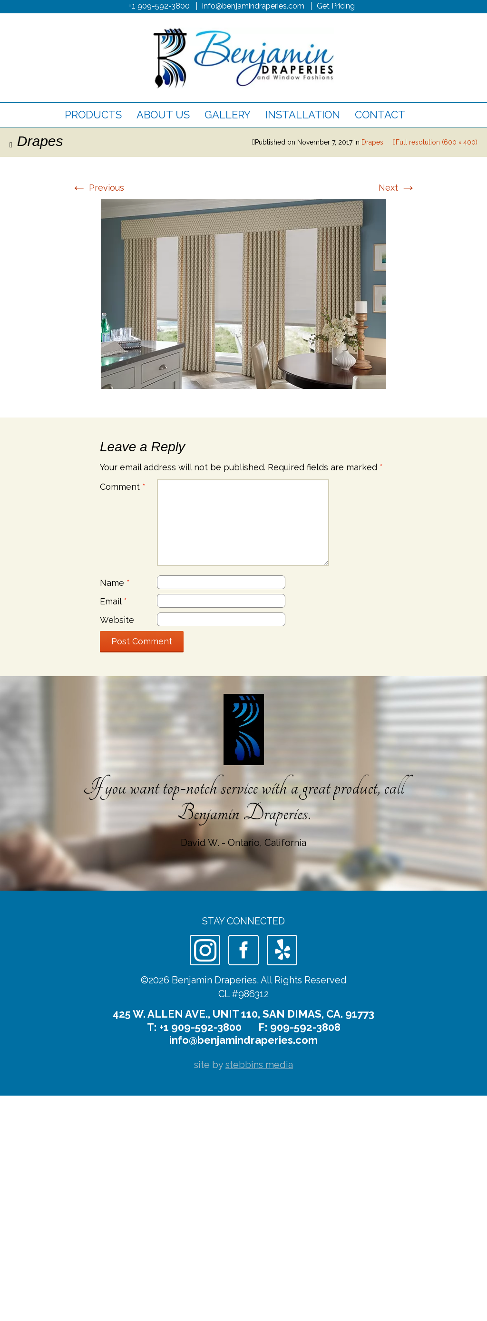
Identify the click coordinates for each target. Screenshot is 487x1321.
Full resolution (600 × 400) (436, 142)
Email (113, 601)
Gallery (228, 114)
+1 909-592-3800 (159, 5)
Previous (97, 188)
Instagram (205, 950)
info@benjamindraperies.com (253, 5)
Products (93, 114)
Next (397, 188)
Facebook (243, 950)
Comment (123, 487)
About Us (163, 114)
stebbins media (259, 1064)
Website (117, 620)
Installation (302, 114)
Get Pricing (336, 5)
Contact (380, 114)
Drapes (372, 142)
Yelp (282, 950)
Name (115, 583)
